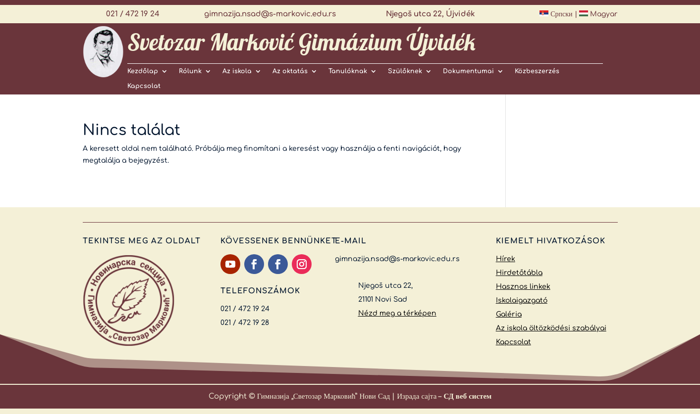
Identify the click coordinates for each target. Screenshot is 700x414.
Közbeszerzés (537, 71)
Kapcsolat (144, 86)
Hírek (505, 259)
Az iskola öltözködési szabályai (551, 328)
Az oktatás (290, 71)
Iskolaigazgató (521, 300)
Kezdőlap (142, 71)
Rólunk (190, 71)
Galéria (509, 314)
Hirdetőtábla (519, 272)
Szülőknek (405, 71)
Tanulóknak (347, 71)
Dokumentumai (468, 71)
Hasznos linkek (523, 286)
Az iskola (237, 71)
